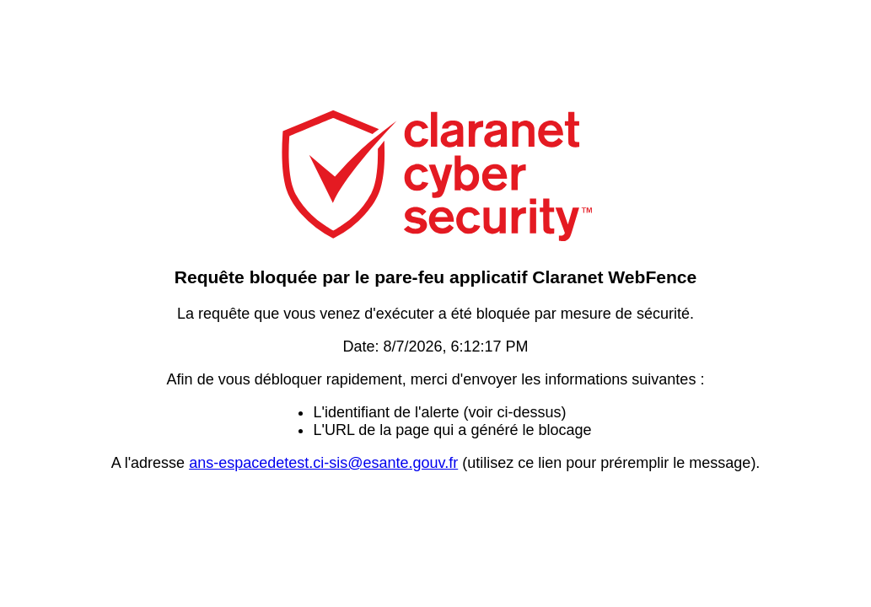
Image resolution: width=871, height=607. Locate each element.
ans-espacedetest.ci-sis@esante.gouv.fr (323, 462)
